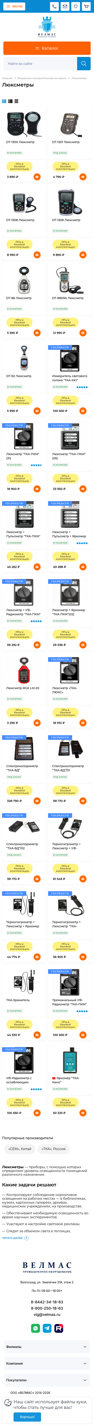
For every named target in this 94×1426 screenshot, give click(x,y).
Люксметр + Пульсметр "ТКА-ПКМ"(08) (23, 536)
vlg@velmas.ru (47, 1314)
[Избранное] (75, 6)
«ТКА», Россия (54, 1149)
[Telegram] (47, 1328)
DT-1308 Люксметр (20, 220)
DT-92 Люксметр (18, 376)
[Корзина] (86, 6)
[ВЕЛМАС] (47, 26)
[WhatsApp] (35, 1328)
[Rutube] (58, 1328)
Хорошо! (27, 1417)
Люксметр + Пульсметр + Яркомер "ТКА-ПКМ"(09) (69, 536)
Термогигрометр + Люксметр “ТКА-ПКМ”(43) (66, 926)
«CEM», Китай (19, 1149)
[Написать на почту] (65, 6)
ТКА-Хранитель (18, 1000)
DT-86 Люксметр (19, 298)
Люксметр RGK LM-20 (22, 688)
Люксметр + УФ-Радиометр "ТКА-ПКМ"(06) (23, 614)
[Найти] (84, 63)
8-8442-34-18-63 (47, 1302)
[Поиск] (42, 63)
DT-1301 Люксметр (66, 142)
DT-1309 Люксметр (66, 220)
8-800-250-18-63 (47, 1308)
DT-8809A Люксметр (68, 298)
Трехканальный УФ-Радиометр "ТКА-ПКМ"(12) (69, 1004)
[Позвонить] (54, 6)
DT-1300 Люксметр (20, 142)
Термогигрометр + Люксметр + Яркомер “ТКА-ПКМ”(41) (22, 926)
